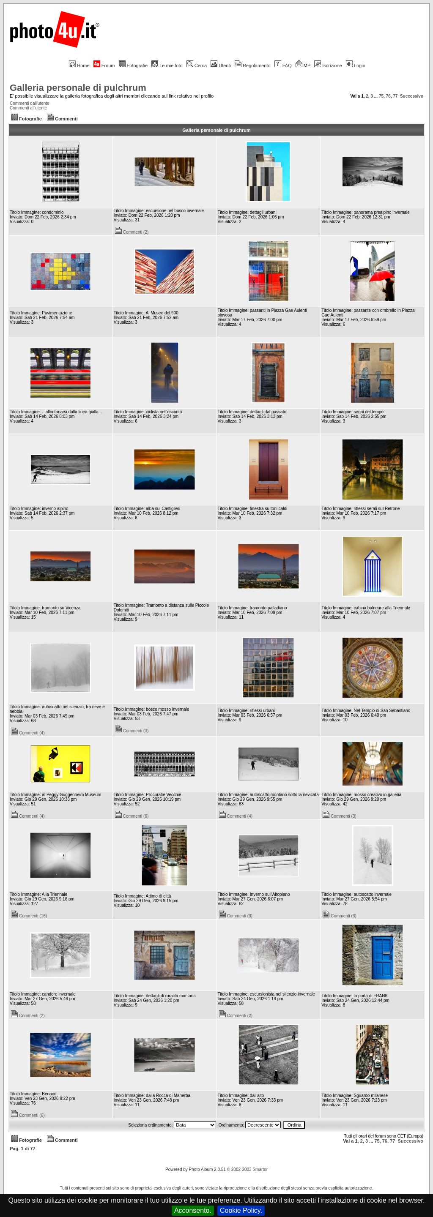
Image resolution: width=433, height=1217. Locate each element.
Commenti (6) (132, 816)
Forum (104, 65)
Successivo (411, 96)
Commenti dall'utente (29, 103)
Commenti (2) (132, 232)
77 (395, 96)
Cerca (196, 65)
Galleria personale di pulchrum (78, 87)
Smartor (260, 1169)
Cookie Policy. (241, 1210)
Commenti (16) (29, 916)
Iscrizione (328, 65)
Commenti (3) (132, 731)
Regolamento (252, 65)
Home (79, 65)
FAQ (283, 65)
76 (388, 96)
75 (381, 96)
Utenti (221, 65)
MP (303, 65)
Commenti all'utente (28, 108)
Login (355, 65)
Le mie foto (166, 65)
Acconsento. (192, 1210)
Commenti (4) (28, 733)
